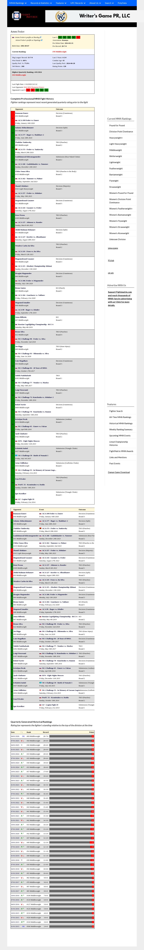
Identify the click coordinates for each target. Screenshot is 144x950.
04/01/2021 (15, 816)
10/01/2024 (15, 754)
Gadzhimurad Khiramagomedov (28, 157)
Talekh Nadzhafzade (23, 375)
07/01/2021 (15, 811)
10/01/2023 (15, 772)
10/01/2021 (15, 807)
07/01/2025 (15, 741)
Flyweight (113, 180)
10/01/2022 (15, 789)
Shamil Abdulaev (21, 186)
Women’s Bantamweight (120, 215)
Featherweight (116, 168)
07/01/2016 (15, 900)
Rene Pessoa (20, 215)
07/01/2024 (15, 758)
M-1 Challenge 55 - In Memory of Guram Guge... (37, 470)
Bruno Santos (20, 288)
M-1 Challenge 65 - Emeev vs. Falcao (32, 426)
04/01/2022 (15, 798)
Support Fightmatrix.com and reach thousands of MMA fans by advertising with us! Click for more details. (120, 298)
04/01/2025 (15, 745)
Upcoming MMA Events (120, 435)
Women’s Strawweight (119, 227)
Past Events (114, 463)
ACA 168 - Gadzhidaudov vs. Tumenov (33, 164)
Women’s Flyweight (118, 221)
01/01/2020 (15, 838)
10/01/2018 (15, 860)
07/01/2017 (15, 882)
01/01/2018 (15, 873)
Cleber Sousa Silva (22, 171)
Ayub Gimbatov (21, 434)
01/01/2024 (15, 767)
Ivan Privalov (20, 479)
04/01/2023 (15, 781)
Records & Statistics (40, 3)
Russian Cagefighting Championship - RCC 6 (35, 324)
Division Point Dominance (121, 131)
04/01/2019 (15, 851)
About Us (93, 3)
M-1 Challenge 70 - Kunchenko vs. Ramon (34, 412)
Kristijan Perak (21, 419)
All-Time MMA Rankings (120, 417)
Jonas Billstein (21, 317)
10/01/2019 (15, 842)
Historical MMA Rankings (121, 423)
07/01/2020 (15, 829)
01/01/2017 (15, 891)
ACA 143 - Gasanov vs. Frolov (30, 208)
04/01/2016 (15, 904)
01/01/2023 (15, 785)
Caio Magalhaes (21, 361)
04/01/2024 (15, 763)
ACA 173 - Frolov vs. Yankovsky (30, 149)
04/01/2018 (15, 869)
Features (60, 3)
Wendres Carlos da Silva (24, 246)
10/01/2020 (15, 825)
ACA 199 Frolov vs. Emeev (28, 120)
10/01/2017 (15, 878)
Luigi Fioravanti (21, 390)
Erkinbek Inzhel (21, 448)
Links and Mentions (118, 457)
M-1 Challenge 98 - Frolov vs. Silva (31, 339)
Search (108, 3)
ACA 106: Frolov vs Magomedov (31, 281)
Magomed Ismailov (22, 303)
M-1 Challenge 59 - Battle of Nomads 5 (33, 455)
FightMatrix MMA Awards (121, 451)
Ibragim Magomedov (23, 273)
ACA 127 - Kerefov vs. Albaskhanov (32, 237)
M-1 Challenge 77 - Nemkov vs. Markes (33, 383)
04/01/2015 (15, 922)
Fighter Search (116, 411)
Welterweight (115, 156)
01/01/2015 (15, 926)
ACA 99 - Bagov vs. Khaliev (29, 310)
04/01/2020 (15, 834)
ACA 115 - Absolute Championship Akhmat (35, 266)
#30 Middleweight (19, 75)
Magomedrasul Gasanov (24, 200)
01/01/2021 (15, 820)
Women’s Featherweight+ (120, 208)
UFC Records (76, 3)
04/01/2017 (15, 887)
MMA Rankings (16, 3)
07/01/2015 (15, 918)
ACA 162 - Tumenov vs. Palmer (30, 179)
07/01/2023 (15, 776)
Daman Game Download (119, 472)
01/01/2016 (15, 909)
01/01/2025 (15, 749)
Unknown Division (117, 239)
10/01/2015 (15, 913)
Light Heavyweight (118, 144)
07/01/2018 (15, 864)
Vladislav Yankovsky (23, 142)
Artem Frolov (17, 31)
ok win (111, 273)
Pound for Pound (117, 125)
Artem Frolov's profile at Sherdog (27, 37)
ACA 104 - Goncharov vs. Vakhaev (31, 295)
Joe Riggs (19, 346)
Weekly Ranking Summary (120, 429)
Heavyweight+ (116, 138)
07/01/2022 (15, 794)
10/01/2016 (15, 895)
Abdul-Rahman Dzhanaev (25, 230)
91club (111, 260)
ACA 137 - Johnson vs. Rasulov (30, 222)
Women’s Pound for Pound (121, 193)
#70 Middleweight (59, 52)
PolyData (122, 3)
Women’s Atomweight (119, 233)
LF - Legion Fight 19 (26, 499)
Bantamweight (116, 174)
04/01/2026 (15, 736)
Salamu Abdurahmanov (24, 128)
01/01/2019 (15, 856)
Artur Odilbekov (21, 463)
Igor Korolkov (20, 494)
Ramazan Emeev (38, 87)
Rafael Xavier (20, 405)
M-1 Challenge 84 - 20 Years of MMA (32, 368)
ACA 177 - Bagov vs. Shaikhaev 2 (31, 135)
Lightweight (114, 162)
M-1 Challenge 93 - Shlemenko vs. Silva (33, 354)
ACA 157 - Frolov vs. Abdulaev (30, 193)
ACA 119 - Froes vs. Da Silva (29, 251)
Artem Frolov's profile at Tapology (28, 40)
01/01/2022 (15, 803)
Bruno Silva (19, 332)
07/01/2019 (15, 847)
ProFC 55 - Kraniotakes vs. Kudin (31, 485)
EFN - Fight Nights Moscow (29, 441)
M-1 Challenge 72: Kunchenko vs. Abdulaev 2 (36, 397)
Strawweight (115, 187)
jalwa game (113, 248)
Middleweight (115, 150)
